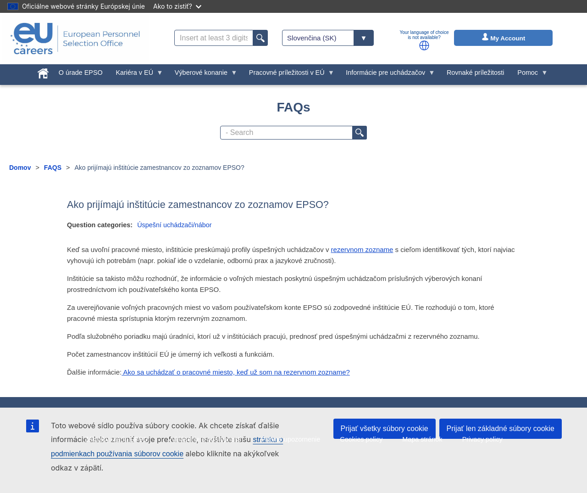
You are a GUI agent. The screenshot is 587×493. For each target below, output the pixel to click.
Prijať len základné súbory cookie (500, 428)
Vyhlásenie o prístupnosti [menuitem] (204, 439)
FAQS (52, 167)
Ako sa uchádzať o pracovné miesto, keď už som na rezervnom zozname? (236, 372)
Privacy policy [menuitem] (482, 439)
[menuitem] (43, 71)
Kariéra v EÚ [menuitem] (136, 75)
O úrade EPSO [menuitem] (81, 72)
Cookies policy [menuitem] (361, 439)
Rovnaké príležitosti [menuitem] (475, 72)
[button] (424, 45)
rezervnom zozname (362, 249)
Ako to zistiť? (177, 6)
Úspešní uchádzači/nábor (174, 225)
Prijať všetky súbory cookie (384, 428)
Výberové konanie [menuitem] (202, 75)
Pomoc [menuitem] (529, 75)
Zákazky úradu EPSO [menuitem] (116, 439)
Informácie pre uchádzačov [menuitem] (387, 75)
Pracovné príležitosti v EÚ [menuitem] (288, 75)
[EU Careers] (75, 38)
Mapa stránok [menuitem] (422, 439)
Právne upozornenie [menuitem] (290, 439)
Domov (20, 167)
